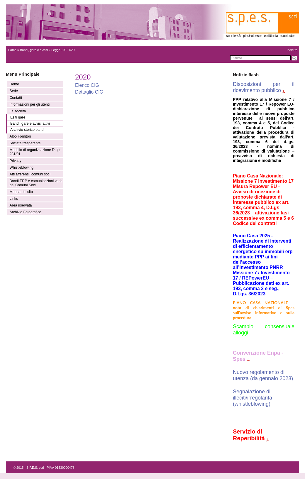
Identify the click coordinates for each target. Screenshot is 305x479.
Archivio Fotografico (25, 212)
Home (12, 50)
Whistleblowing (22, 167)
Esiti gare (17, 117)
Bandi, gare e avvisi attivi (30, 123)
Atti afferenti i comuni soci (30, 174)
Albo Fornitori (20, 136)
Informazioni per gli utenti (30, 104)
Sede (14, 91)
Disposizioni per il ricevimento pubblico (263, 87)
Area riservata (21, 205)
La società (18, 111)
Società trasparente (25, 143)
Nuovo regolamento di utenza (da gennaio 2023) (263, 375)
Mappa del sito (21, 192)
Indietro (292, 50)
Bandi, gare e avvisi (34, 50)
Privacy (15, 161)
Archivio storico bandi (27, 130)
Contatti (16, 98)
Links (14, 199)
